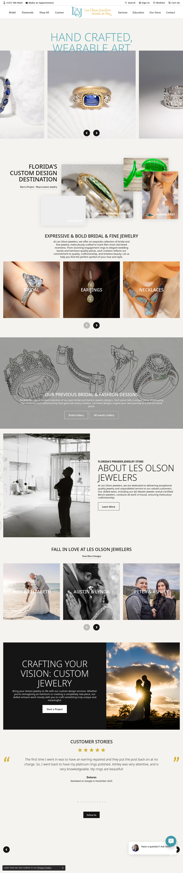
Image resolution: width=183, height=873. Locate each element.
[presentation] (87, 133)
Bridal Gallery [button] (76, 415)
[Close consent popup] (63, 868)
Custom (59, 12)
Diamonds (27, 12)
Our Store (155, 12)
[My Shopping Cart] (174, 2)
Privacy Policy (44, 867)
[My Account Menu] (144, 2)
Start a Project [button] (27, 186)
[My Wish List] (159, 2)
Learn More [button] (108, 506)
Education (138, 12)
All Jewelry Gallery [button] (104, 415)
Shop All (44, 12)
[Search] (130, 2)
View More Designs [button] (91, 555)
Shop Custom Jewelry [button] (46, 186)
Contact (170, 12)
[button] (31, 289)
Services (122, 12)
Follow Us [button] (91, 814)
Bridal (12, 12)
